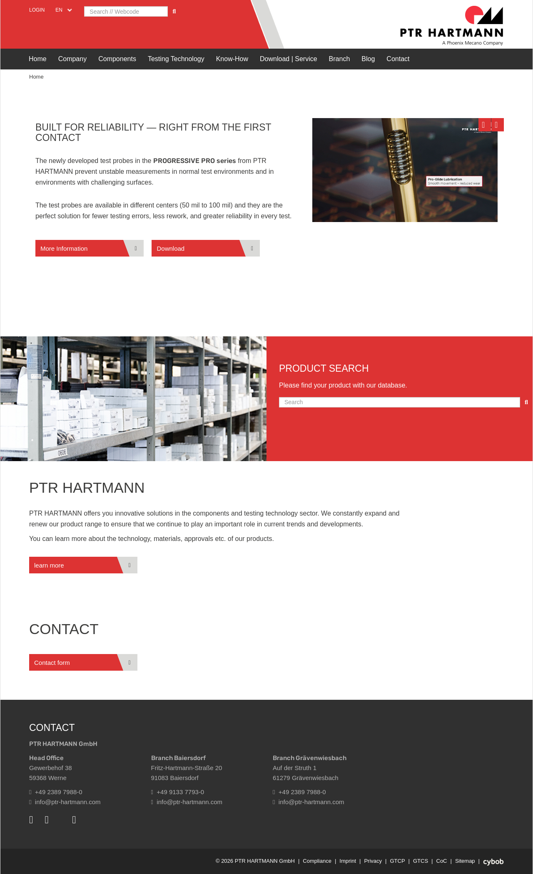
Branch (339, 58)
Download (170, 248)
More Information (63, 248)
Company (72, 58)
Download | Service (288, 58)
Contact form (52, 662)
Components (117, 58)
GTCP (397, 861)
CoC (441, 861)
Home (38, 58)
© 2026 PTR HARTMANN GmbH (255, 861)
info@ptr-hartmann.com (65, 801)
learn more (49, 565)
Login (37, 10)
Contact (397, 58)
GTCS (420, 861)
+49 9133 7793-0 (177, 791)
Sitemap (465, 861)
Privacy (373, 861)
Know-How (232, 58)
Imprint (347, 861)
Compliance (317, 861)
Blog (368, 58)
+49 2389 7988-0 (55, 791)
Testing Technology (176, 58)
